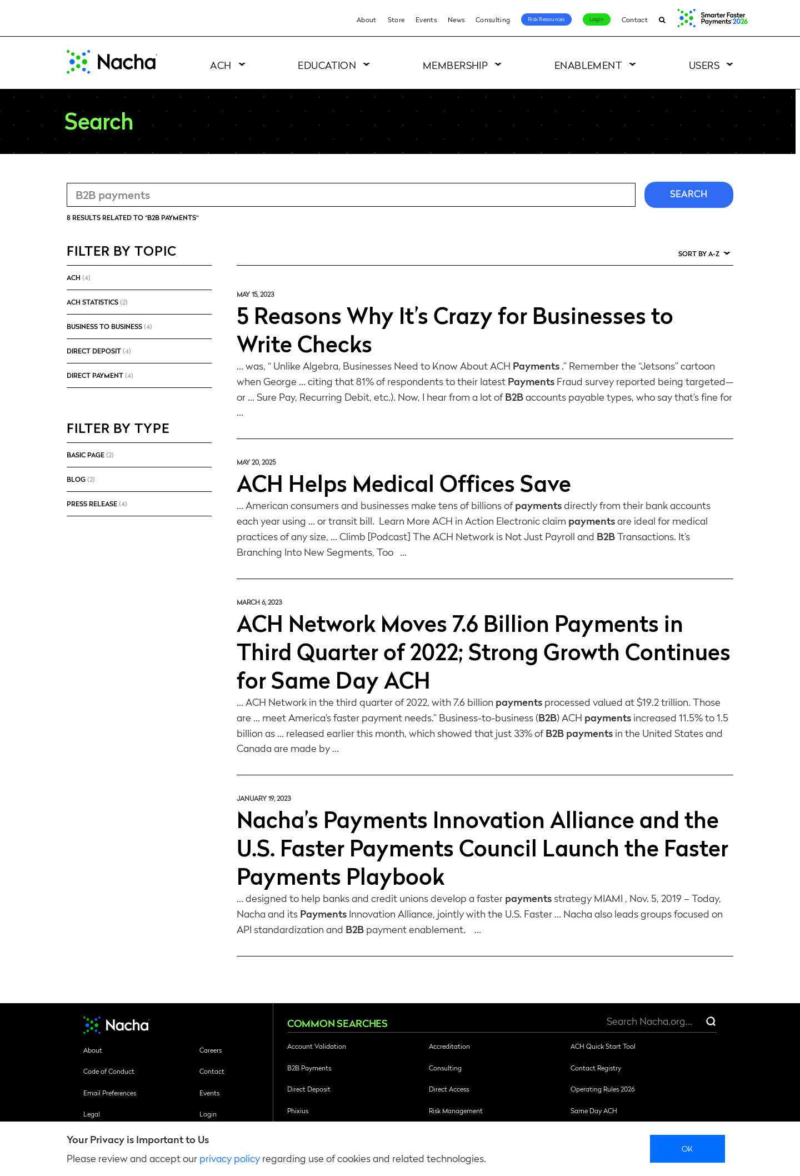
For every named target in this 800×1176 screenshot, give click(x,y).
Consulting (493, 19)
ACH (220, 64)
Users (704, 64)
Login (596, 19)
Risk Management (456, 1110)
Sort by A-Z (698, 253)
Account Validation (316, 1046)
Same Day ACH (594, 1110)
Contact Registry (596, 1067)
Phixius (297, 1110)
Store (396, 19)
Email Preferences (109, 1092)
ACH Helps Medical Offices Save (404, 482)
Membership (455, 64)
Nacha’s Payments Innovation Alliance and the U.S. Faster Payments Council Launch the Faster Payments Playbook (482, 847)
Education (327, 64)
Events (426, 19)
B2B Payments (309, 1067)
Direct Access (449, 1088)
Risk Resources (546, 19)
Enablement (588, 64)
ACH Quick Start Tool (603, 1046)
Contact (635, 19)
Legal (91, 1113)
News (456, 19)
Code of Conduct (108, 1071)
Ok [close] (687, 1148)
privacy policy (229, 1158)
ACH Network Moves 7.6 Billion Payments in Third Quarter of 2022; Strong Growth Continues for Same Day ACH (484, 650)
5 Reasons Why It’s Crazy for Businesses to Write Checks (455, 329)
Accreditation (449, 1046)
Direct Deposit (309, 1088)
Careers (210, 1049)
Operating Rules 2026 (602, 1088)
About (367, 19)
